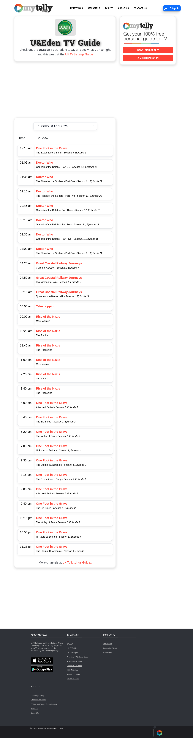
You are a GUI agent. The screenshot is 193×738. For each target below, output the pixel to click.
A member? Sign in (148, 57)
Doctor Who (44, 162)
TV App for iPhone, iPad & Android (44, 704)
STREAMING (94, 8)
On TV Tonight (72, 652)
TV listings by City (37, 695)
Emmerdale (107, 652)
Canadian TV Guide (74, 665)
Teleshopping (45, 306)
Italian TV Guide (73, 679)
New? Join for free (148, 50)
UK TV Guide (72, 648)
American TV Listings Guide (77, 657)
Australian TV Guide (74, 661)
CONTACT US (140, 8)
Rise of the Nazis (48, 316)
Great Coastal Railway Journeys (59, 263)
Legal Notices (47, 728)
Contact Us (35, 713)
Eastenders (107, 644)
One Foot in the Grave (52, 148)
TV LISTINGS (76, 8)
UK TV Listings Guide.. (77, 562)
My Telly (70, 644)
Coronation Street (110, 648)
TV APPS (109, 8)
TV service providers (38, 700)
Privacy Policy (58, 728)
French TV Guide (73, 674)
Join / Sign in (172, 8)
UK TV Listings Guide (79, 54)
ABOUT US (123, 8)
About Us (34, 708)
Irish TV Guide (72, 670)
